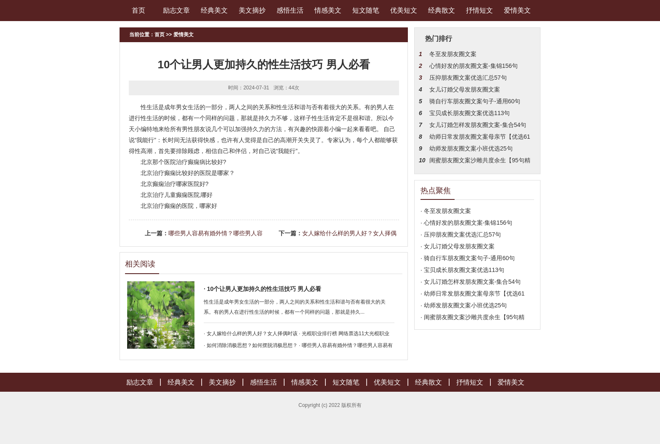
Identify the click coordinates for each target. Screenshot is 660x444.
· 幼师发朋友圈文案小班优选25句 (463, 305)
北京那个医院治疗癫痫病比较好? (183, 162)
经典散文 (441, 10)
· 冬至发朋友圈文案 (445, 210)
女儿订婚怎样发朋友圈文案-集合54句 (477, 124)
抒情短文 (479, 10)
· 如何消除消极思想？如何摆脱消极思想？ (251, 345)
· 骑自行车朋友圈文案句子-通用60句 (467, 258)
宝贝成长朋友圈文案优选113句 (469, 113)
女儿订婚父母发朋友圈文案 (464, 89)
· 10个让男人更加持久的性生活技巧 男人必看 (262, 288)
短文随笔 (365, 10)
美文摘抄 (252, 10)
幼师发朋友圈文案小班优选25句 (471, 148)
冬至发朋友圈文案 (452, 54)
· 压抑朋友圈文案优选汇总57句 (460, 234)
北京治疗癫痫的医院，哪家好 (179, 205)
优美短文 (403, 10)
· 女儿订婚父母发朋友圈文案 (457, 246)
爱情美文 (517, 10)
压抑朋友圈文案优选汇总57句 (468, 77)
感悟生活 (290, 10)
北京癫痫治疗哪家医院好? (175, 183)
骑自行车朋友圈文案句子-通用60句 (474, 101)
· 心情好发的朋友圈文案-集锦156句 (466, 222)
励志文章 (176, 10)
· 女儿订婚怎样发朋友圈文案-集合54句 (470, 281)
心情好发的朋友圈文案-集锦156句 (473, 65)
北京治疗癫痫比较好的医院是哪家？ (188, 173)
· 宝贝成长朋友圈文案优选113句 (462, 269)
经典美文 (214, 10)
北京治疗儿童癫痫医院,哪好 (177, 194)
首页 (138, 10)
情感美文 (327, 10)
